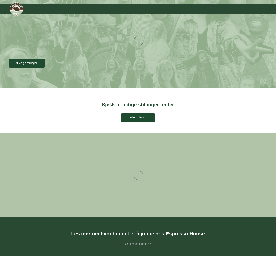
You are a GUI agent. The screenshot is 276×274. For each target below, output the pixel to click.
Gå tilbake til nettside (138, 243)
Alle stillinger (138, 117)
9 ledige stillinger (26, 63)
